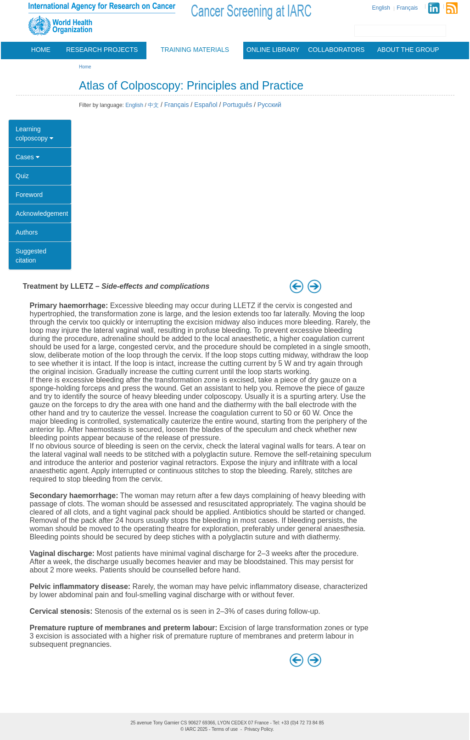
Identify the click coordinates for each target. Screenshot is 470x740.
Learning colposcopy (34, 133)
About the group (408, 49)
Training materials (195, 49)
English (381, 8)
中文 (153, 105)
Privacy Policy (259, 729)
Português (237, 104)
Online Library (273, 49)
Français (407, 8)
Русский (269, 104)
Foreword (29, 194)
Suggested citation (31, 255)
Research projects (102, 49)
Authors (27, 232)
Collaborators (336, 49)
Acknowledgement (42, 213)
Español (206, 104)
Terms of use (225, 729)
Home (40, 49)
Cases (27, 157)
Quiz (22, 175)
